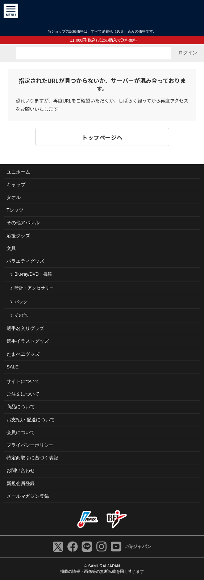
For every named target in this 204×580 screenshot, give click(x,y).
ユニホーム (18, 172)
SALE (12, 367)
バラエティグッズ (25, 261)
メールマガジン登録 (28, 496)
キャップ (16, 184)
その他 (21, 315)
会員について (21, 432)
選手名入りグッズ (25, 328)
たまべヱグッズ (23, 354)
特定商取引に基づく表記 (32, 457)
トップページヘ (102, 137)
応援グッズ (18, 235)
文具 (11, 248)
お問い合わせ (21, 470)
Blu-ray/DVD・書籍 (33, 274)
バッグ (21, 301)
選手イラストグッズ (28, 341)
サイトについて (23, 381)
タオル (14, 197)
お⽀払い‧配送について (31, 419)
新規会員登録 (21, 483)
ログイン (187, 52)
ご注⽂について (23, 394)
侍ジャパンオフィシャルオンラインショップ (102, 14)
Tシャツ (15, 210)
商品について (21, 406)
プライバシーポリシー (30, 445)
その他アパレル (23, 222)
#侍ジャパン (138, 546)
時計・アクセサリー (34, 288)
